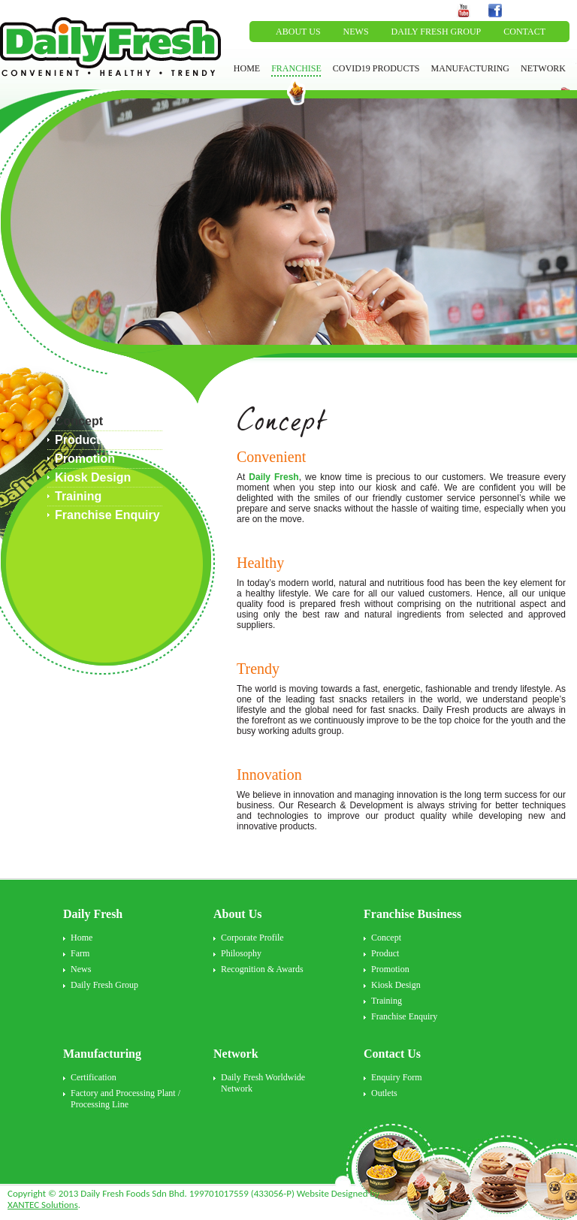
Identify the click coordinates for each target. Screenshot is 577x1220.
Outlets (384, 1093)
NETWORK (543, 68)
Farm (80, 953)
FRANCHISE (296, 70)
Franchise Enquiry (107, 515)
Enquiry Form (396, 1077)
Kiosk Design (93, 477)
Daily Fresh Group (104, 985)
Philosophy (241, 953)
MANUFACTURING (470, 68)
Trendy (258, 668)
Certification (93, 1077)
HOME (247, 68)
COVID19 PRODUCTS (376, 68)
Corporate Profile (252, 937)
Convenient (271, 456)
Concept (79, 421)
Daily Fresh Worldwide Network (263, 1083)
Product (77, 439)
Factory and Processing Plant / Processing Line (125, 1099)
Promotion (85, 458)
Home (81, 937)
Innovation (269, 774)
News (81, 969)
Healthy (260, 562)
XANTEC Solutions (43, 1204)
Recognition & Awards (262, 969)
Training (78, 496)
